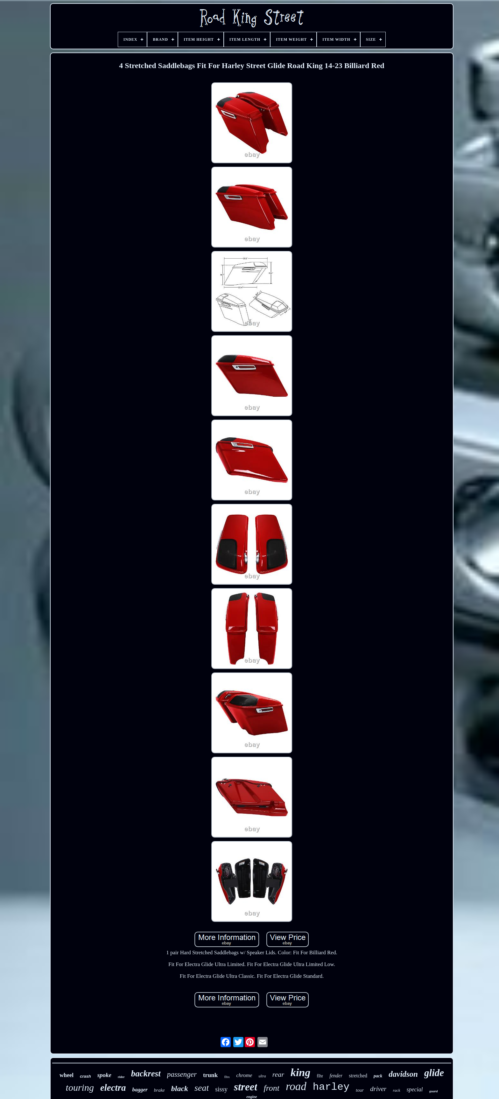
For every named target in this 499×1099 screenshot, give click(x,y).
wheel (67, 1075)
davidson (403, 1074)
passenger (182, 1074)
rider (121, 1077)
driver (378, 1089)
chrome (244, 1075)
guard (433, 1091)
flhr (320, 1076)
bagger (139, 1090)
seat (201, 1088)
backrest (146, 1073)
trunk (210, 1075)
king (300, 1072)
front (271, 1088)
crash (85, 1076)
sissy (221, 1089)
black (179, 1088)
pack (378, 1076)
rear (278, 1074)
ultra (262, 1076)
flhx (227, 1077)
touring (80, 1087)
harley (331, 1087)
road (296, 1086)
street (245, 1087)
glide (434, 1072)
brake (159, 1090)
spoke (104, 1075)
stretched (358, 1075)
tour (360, 1090)
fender (335, 1075)
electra (113, 1087)
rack (396, 1090)
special (415, 1089)
